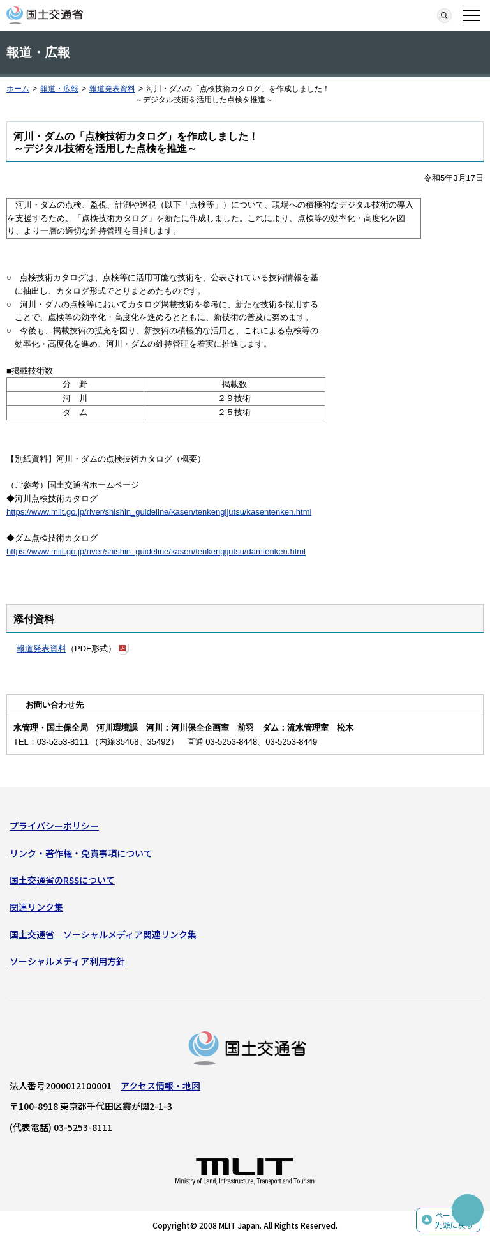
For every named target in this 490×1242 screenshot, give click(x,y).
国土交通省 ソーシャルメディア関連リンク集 (103, 934)
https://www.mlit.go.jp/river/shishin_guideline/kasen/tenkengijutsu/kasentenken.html (158, 512)
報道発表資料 (112, 88)
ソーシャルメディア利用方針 (67, 961)
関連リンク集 (36, 906)
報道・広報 (59, 88)
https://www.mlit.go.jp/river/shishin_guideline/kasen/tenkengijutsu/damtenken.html (156, 551)
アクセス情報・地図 (160, 1085)
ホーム (17, 88)
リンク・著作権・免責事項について (81, 853)
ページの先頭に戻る (454, 1220)
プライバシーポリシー (54, 825)
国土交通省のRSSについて (62, 880)
